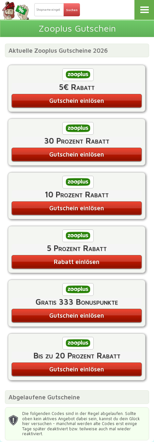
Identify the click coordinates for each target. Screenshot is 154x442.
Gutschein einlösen (76, 100)
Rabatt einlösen (77, 261)
